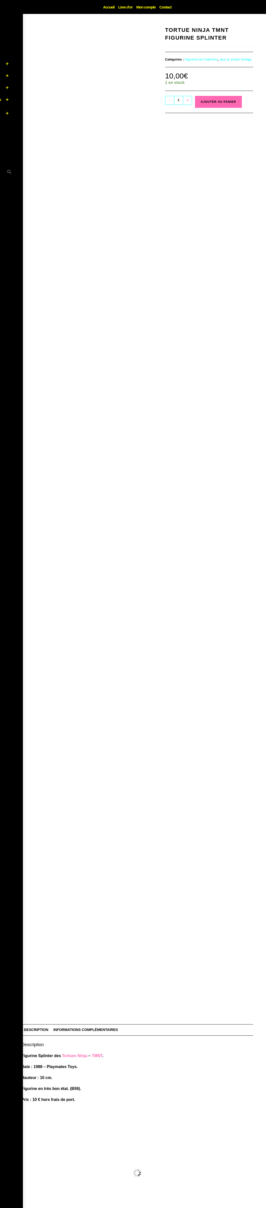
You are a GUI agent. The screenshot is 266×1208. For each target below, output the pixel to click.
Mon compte (145, 7)
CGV (144, 1204)
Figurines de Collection (201, 59)
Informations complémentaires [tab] (85, 920)
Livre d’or (126, 7)
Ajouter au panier (218, 101)
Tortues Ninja (74, 946)
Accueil (109, 7)
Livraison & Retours (167, 1204)
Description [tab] (36, 920)
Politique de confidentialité (85, 1204)
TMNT (97, 946)
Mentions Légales (122, 1204)
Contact (165, 7)
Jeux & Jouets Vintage (235, 59)
